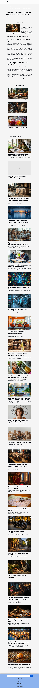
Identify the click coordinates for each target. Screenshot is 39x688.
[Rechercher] (18, 676)
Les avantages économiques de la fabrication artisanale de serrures (17, 465)
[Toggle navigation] (7, 2)
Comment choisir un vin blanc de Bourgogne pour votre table (17, 354)
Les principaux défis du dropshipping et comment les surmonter (19, 443)
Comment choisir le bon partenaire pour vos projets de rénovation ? (19, 265)
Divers (19, 685)
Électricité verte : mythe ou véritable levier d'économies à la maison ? (18, 155)
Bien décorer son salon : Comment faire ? (18, 99)
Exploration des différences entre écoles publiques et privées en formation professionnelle (19, 244)
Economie (12, 6)
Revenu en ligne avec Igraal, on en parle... (18, 620)
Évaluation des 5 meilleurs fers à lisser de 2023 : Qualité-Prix (19, 487)
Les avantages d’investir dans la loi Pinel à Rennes (18, 554)
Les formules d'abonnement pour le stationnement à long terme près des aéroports (18, 222)
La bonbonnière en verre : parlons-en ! (17, 127)
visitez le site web (22, 47)
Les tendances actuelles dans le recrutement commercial (17, 332)
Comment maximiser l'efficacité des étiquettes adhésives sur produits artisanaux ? (18, 200)
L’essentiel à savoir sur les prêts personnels (17, 576)
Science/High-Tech (20, 683)
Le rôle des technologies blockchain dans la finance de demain (18, 288)
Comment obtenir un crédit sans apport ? (19, 665)
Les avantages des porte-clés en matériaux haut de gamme (17, 177)
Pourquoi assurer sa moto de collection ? (16, 532)
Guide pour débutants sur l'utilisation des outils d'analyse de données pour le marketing (19, 399)
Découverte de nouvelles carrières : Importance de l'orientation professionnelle (18, 421)
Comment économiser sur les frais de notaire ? (19, 509)
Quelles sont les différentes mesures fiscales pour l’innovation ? (18, 642)
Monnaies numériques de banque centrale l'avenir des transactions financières (17, 311)
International (19, 680)
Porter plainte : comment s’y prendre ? (17, 113)
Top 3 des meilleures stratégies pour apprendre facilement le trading (18, 598)
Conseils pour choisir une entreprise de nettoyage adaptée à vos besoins (19, 376)
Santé (19, 681)
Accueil (7, 6)
